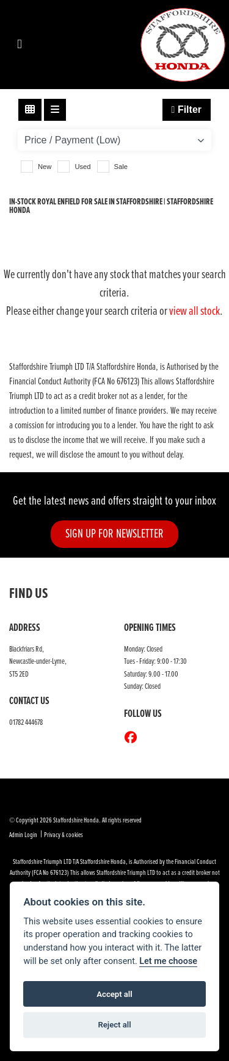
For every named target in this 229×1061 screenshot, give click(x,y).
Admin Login (23, 835)
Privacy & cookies (63, 835)
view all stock (194, 312)
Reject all (114, 1024)
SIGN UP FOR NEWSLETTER (114, 534)
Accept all (114, 994)
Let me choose (168, 961)
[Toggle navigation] (19, 44)
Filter (187, 109)
